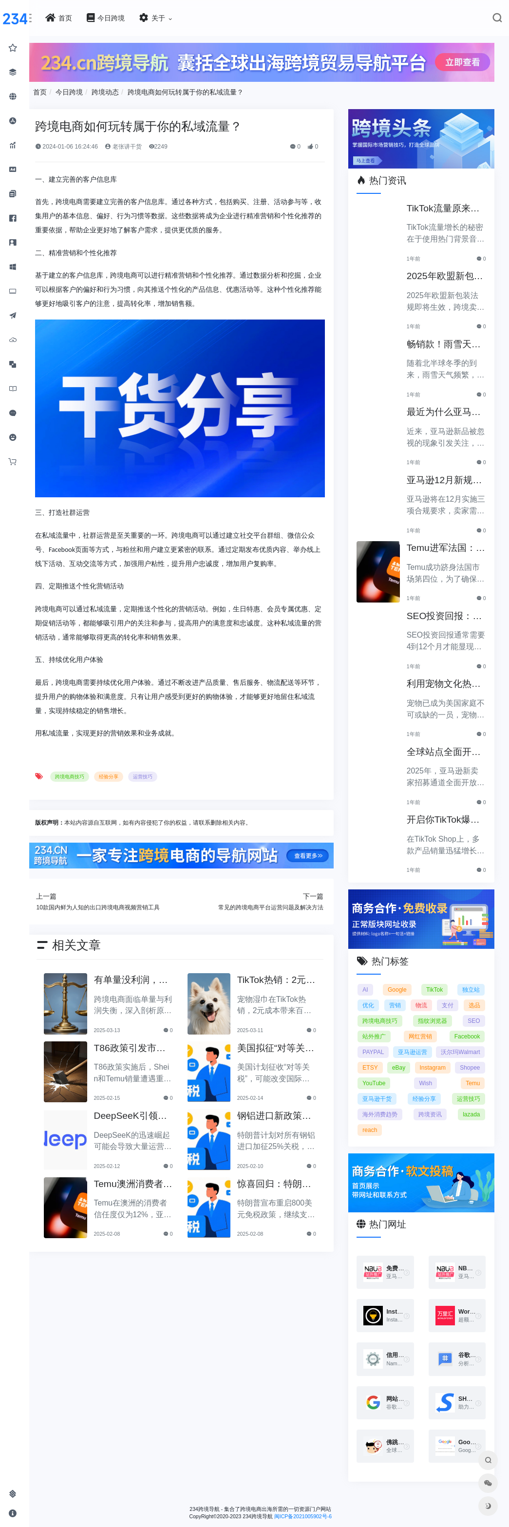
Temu (417, 1091)
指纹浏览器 (465, 1013)
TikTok (437, 982)
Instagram (383, 1076)
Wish (376, 1091)
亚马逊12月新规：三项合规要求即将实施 (448, 476)
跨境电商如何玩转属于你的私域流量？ (207, 90)
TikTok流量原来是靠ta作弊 (447, 204)
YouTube (468, 1076)
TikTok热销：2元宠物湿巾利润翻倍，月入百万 (283, 969)
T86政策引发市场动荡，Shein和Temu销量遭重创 (148, 1037)
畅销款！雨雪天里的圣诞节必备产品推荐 (448, 340)
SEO (376, 1029)
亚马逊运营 (465, 1044)
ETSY (437, 1060)
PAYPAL (423, 1044)
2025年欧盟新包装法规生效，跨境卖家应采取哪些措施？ (448, 272)
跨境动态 (126, 90)
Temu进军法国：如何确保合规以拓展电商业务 (448, 544)
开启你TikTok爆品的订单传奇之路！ (448, 816)
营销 (408, 998)
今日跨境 (90, 90)
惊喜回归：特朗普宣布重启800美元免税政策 (286, 1173)
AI (372, 982)
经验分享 (130, 766)
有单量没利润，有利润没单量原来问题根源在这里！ (150, 969)
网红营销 (468, 1029)
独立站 (471, 982)
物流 (441, 998)
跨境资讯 (381, 1122)
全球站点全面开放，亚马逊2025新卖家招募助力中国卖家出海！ (448, 748)
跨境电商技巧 (91, 766)
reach (444, 1122)
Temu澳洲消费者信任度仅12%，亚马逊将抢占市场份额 (150, 1173)
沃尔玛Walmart (389, 1060)
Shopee (426, 1076)
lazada (415, 1122)
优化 (375, 998)
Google (402, 982)
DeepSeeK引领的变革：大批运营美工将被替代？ (150, 1105)
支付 (474, 998)
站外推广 (419, 1029)
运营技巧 (163, 766)
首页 (61, 90)
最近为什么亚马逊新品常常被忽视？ (448, 408)
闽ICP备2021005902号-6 (313, 1506)
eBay (473, 1060)
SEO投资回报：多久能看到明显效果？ (448, 612)
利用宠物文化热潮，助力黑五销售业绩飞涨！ (448, 680)
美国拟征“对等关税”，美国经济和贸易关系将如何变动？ (286, 1037)
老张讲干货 (144, 145)
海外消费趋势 (462, 1107)
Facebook (383, 1044)
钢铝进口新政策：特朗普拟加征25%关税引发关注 (286, 1105)
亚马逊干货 (465, 1091)
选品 (375, 1013)
